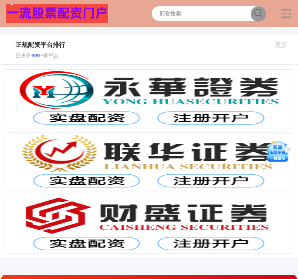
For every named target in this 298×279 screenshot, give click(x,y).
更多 (284, 44)
